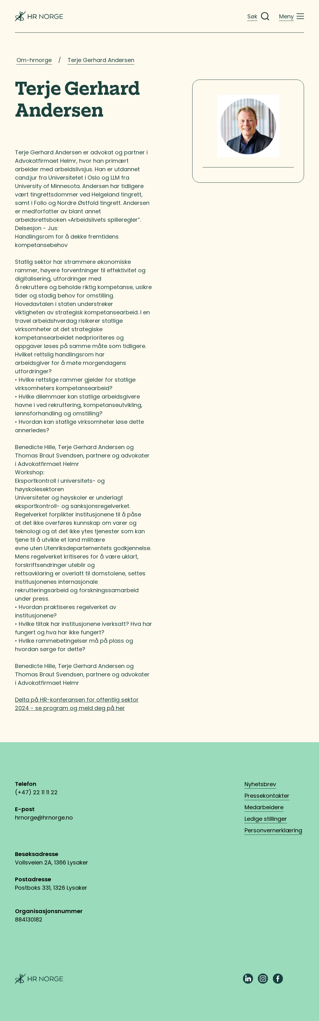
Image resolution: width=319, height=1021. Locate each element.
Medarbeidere (264, 807)
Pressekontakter (267, 796)
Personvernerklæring (273, 830)
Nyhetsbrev (260, 784)
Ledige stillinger (266, 819)
